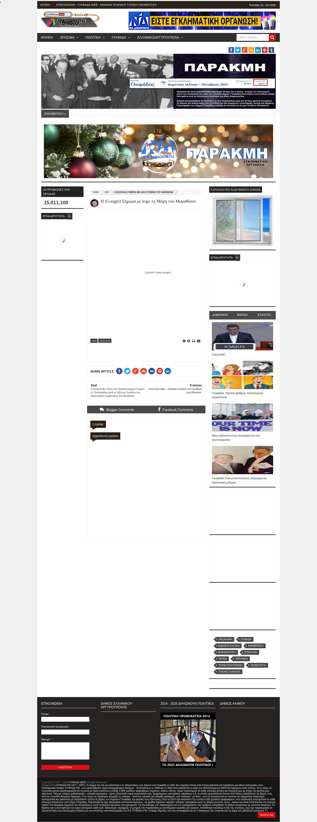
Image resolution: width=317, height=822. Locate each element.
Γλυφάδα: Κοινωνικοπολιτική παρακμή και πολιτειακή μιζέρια (239, 480)
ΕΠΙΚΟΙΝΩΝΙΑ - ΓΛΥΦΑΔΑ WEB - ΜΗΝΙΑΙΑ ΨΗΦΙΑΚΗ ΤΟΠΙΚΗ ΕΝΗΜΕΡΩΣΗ (106, 5)
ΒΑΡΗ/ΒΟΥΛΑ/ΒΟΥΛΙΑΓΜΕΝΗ (212, 45)
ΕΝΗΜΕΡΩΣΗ (255, 645)
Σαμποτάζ (218, 354)
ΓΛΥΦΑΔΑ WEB (77, 782)
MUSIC (249, 45)
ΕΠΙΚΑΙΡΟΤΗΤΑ (227, 652)
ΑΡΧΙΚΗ (45, 5)
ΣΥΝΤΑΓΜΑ (250, 652)
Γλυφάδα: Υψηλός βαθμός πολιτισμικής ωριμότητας (237, 395)
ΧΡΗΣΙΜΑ (67, 37)
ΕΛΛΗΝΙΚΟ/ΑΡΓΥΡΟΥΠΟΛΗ (158, 37)
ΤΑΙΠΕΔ (222, 658)
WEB (106, 192)
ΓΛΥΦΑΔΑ (119, 37)
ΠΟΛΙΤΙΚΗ (93, 37)
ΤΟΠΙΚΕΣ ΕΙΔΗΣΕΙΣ (229, 671)
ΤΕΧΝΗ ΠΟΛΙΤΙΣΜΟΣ (230, 665)
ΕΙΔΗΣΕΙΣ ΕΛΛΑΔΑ (229, 645)
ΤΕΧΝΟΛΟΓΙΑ (258, 665)
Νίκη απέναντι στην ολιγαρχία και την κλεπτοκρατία (236, 437)
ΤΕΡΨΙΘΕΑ (241, 658)
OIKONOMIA (225, 639)
